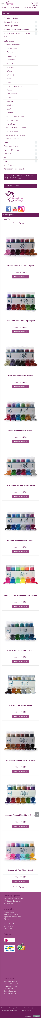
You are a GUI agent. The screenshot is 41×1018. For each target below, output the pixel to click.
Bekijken (36, 5)
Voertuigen (11, 67)
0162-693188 (8, 903)
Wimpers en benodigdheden (14, 169)
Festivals (7, 154)
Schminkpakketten (11, 18)
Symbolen (11, 63)
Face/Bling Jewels (11, 146)
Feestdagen (11, 56)
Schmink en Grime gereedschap (16, 30)
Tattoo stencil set (12, 139)
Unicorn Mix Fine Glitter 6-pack (20, 870)
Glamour (7, 161)
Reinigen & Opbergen (12, 150)
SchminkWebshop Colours (13, 899)
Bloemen (10, 52)
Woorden (10, 75)
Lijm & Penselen (12, 131)
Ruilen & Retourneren (11, 914)
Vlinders (10, 105)
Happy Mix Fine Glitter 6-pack (20, 431)
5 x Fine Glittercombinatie (16, 128)
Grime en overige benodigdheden (17, 33)
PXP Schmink (9, 989)
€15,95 (17, 272)
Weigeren (36, 1016)
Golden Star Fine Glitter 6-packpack (20, 321)
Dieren (9, 82)
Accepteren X (27, 1016)
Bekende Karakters (14, 86)
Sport (9, 79)
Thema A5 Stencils (13, 45)
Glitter (6, 142)
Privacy (6, 919)
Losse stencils (11, 48)
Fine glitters (10, 124)
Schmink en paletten (11, 981)
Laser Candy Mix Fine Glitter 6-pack (20, 485)
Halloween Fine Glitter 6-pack (20, 376)
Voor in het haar (10, 165)
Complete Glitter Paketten (16, 135)
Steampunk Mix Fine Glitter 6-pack (20, 760)
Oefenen (7, 37)
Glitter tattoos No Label (15, 117)
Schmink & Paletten (11, 22)
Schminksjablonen (11, 26)
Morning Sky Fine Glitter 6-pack (20, 540)
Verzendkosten (9, 912)
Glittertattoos (9, 41)
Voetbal (10, 113)
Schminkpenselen (10, 993)
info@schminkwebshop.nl (13, 901)
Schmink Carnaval (11, 984)
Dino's (9, 109)
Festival (10, 101)
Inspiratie (7, 158)
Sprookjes (11, 60)
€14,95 (23, 272)
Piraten (9, 90)
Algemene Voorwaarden (12, 917)
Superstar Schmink (11, 986)
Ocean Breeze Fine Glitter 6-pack (20, 650)
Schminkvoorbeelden (11, 924)
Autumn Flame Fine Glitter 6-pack (20, 266)
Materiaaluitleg (9, 926)
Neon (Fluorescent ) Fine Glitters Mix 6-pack (20, 596)
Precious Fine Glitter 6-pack (20, 705)
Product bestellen (20, 277)
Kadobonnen (8, 929)
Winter (9, 71)
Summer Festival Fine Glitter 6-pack (20, 815)
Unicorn (10, 98)
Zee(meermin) (12, 94)
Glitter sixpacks (12, 120)
